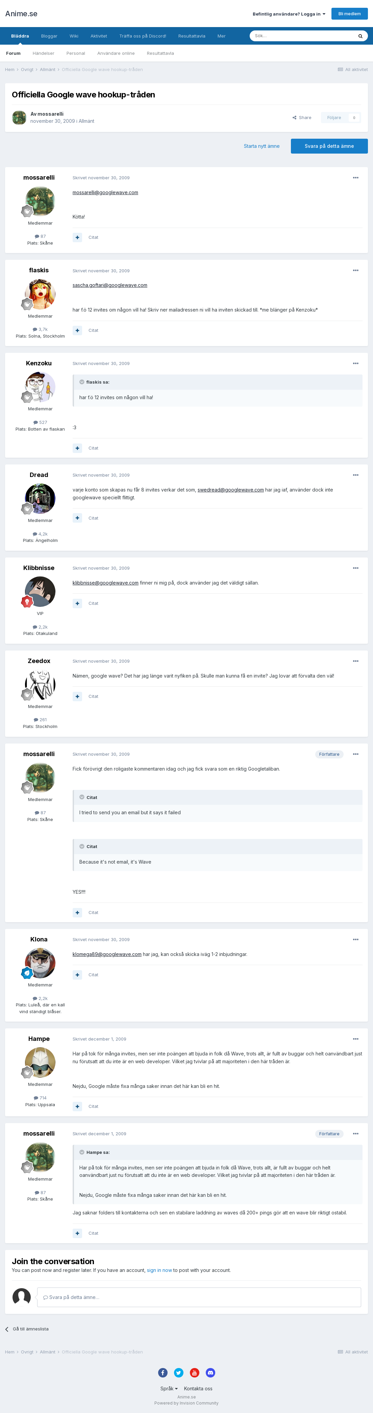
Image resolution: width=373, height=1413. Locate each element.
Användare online (116, 53)
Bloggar (49, 36)
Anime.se (21, 13)
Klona (39, 939)
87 (40, 236)
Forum (13, 53)
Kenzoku (39, 363)
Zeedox (39, 660)
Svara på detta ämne (329, 146)
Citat (93, 237)
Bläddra (20, 39)
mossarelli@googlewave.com (105, 192)
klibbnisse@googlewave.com (106, 583)
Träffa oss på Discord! (142, 36)
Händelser (43, 53)
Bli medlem (350, 13)
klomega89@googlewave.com (107, 954)
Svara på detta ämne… (71, 1297)
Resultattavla (160, 53)
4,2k (40, 534)
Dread (39, 474)
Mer (222, 36)
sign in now (159, 1270)
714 (40, 1097)
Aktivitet (99, 36)
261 (40, 719)
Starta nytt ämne (262, 146)
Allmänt (86, 121)
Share (302, 117)
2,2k (40, 627)
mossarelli (51, 114)
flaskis (39, 270)
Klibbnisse (38, 567)
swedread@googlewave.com (231, 490)
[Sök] (283, 35)
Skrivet (101, 177)
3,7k (40, 329)
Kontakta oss (198, 1388)
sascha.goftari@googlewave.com (110, 285)
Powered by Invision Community (186, 1403)
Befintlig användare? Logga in (289, 14)
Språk (169, 1388)
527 (40, 422)
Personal (76, 53)
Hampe (39, 1038)
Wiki (74, 36)
